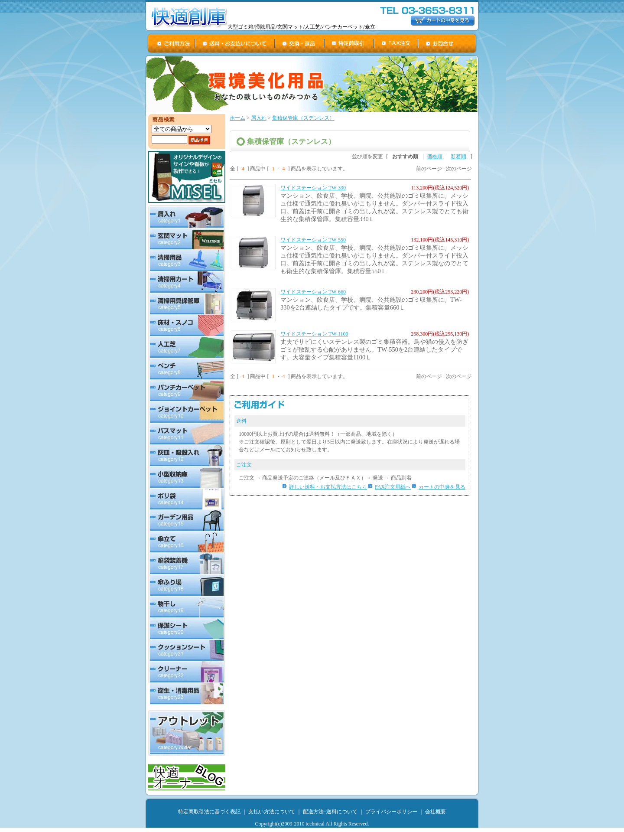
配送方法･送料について (330, 812)
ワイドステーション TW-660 (313, 292)
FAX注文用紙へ (393, 487)
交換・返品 (300, 43)
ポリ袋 (186, 499)
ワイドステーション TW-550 (313, 240)
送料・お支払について (235, 43)
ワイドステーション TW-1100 (314, 334)
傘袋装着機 (186, 564)
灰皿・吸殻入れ (186, 456)
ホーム (237, 118)
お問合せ (448, 43)
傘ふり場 (186, 586)
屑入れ (186, 216)
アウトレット (186, 733)
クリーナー (186, 672)
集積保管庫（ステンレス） (303, 118)
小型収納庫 (186, 477)
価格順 (434, 156)
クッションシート (186, 651)
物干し (186, 607)
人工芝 (186, 347)
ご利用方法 (171, 43)
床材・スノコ (186, 325)
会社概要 (435, 812)
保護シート (186, 629)
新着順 (458, 156)
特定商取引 (349, 43)
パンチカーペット (186, 390)
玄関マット (186, 239)
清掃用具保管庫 (186, 304)
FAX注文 (396, 43)
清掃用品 (186, 260)
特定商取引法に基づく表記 (209, 812)
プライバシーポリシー (391, 812)
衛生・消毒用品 (186, 694)
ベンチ (186, 369)
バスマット (186, 434)
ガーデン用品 (186, 521)
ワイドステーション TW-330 (313, 188)
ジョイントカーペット (186, 412)
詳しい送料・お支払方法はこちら (328, 487)
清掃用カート (186, 282)
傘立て (186, 542)
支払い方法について (271, 812)
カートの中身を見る (442, 487)
